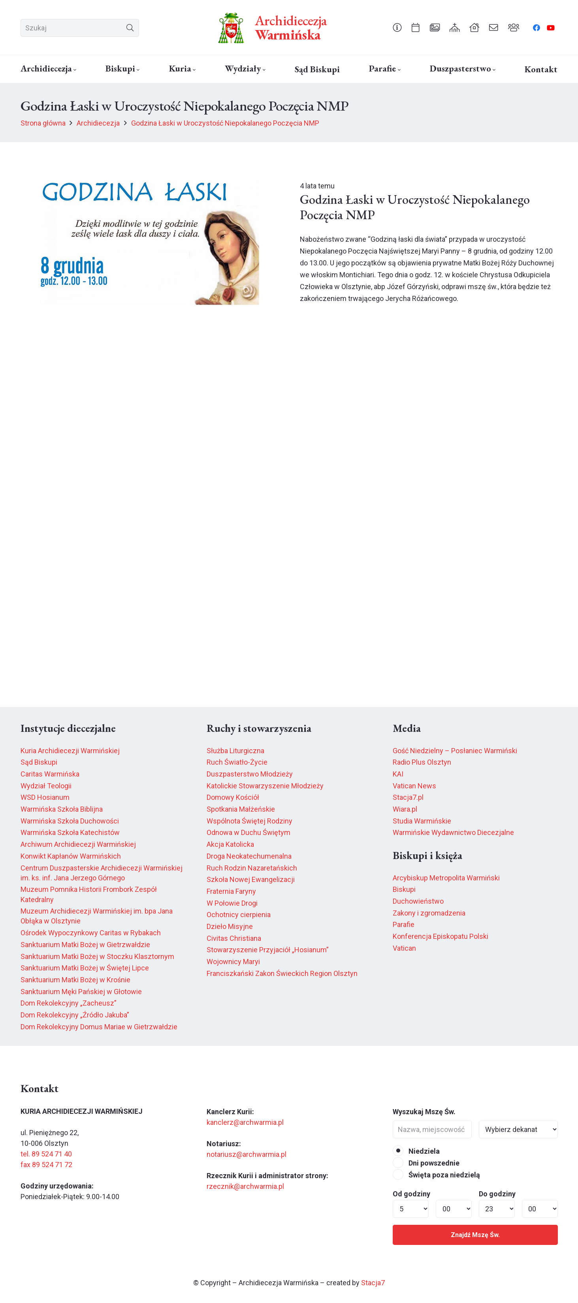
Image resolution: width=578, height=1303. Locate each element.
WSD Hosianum (45, 797)
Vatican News (414, 786)
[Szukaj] (80, 28)
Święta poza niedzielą (436, 1175)
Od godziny (411, 1194)
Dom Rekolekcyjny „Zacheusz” (69, 1003)
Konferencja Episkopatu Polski (440, 936)
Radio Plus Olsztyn (422, 762)
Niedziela (416, 1151)
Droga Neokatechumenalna (249, 856)
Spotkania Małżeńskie (241, 809)
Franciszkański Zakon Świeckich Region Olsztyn (282, 973)
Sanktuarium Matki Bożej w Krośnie (75, 980)
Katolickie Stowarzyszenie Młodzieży (265, 786)
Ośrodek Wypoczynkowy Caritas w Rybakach (91, 933)
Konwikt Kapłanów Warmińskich (71, 856)
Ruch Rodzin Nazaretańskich (252, 868)
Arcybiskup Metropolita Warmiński (446, 878)
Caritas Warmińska (50, 774)
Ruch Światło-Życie (237, 762)
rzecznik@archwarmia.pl (245, 1186)
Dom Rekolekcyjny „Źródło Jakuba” (75, 1015)
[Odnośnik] (397, 27)
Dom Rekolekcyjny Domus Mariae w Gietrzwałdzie (99, 1027)
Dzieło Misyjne (230, 926)
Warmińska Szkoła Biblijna (62, 809)
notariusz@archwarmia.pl (246, 1154)
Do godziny (497, 1194)
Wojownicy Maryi (233, 961)
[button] (74, 70)
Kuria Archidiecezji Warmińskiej (70, 750)
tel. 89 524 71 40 (46, 1154)
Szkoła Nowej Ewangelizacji (251, 879)
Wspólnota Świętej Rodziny (249, 821)
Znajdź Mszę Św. (475, 1235)
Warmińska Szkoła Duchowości (70, 821)
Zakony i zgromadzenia (429, 913)
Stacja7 (373, 1283)
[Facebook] (536, 28)
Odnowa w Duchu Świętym (248, 832)
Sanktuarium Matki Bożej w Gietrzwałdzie (85, 944)
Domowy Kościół (233, 797)
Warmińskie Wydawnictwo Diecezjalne (453, 832)
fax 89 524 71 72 (46, 1164)
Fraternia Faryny (231, 891)
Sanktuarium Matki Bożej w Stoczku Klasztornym (97, 956)
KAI (398, 774)
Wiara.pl (405, 809)
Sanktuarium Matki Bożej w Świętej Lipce (85, 968)
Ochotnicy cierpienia (239, 914)
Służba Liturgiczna (235, 750)
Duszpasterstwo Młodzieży (250, 774)
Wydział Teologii (46, 786)
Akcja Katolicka (230, 844)
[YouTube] (551, 28)
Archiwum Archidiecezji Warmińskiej (78, 844)
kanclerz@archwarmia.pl (245, 1122)
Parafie (403, 924)
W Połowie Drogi (232, 903)
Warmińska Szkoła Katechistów (70, 832)
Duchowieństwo (418, 901)
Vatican (404, 948)
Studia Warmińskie (422, 821)
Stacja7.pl (408, 797)
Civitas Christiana (234, 938)
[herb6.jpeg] (231, 27)
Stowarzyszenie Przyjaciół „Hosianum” (268, 950)
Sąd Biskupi (39, 762)
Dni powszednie (426, 1163)
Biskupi (404, 889)
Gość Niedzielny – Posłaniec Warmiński (455, 750)
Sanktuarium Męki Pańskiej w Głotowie (81, 991)
